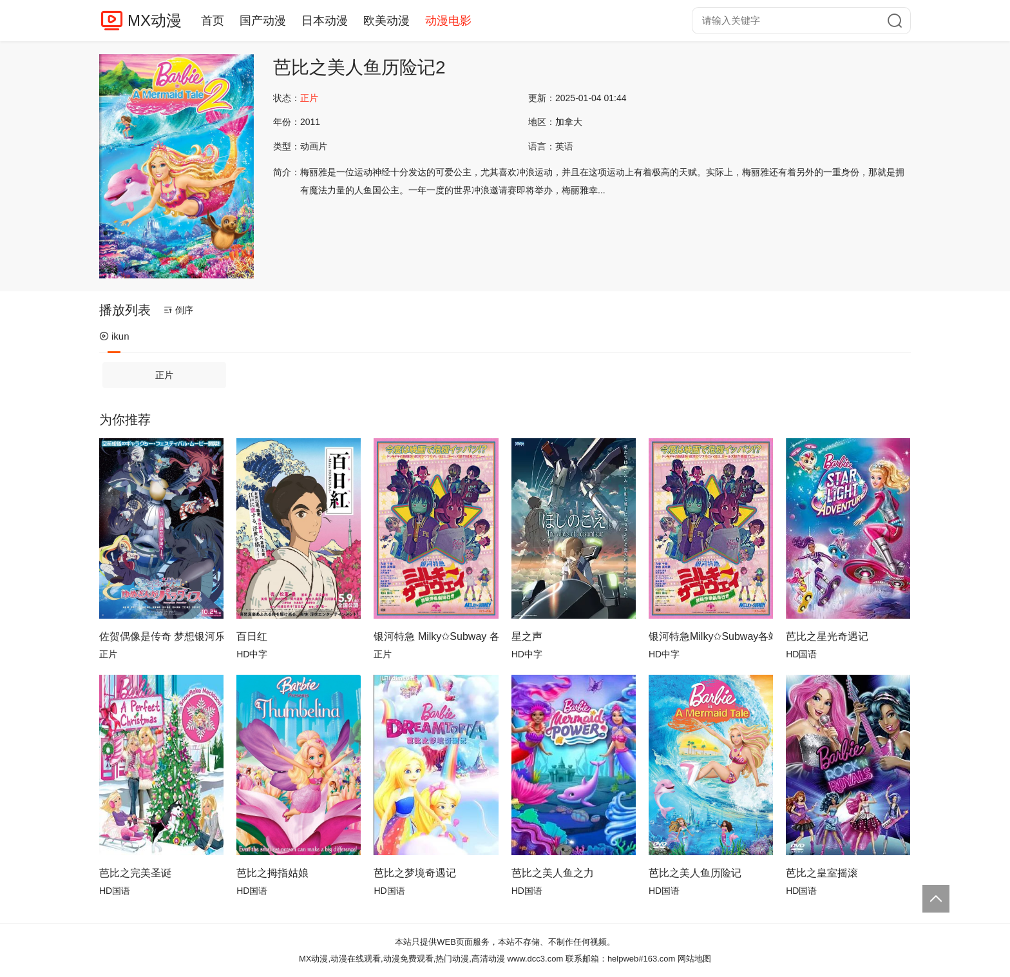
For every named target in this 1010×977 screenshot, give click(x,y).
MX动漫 (155, 20)
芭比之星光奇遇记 (827, 636)
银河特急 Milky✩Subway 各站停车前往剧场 (436, 636)
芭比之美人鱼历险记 (695, 872)
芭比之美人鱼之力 (552, 872)
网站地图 (694, 958)
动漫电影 (448, 20)
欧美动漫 (386, 20)
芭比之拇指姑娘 (272, 872)
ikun (114, 336)
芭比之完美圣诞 (135, 872)
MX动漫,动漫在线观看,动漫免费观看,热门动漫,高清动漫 (402, 958)
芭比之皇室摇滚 (822, 872)
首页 (212, 20)
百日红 (251, 636)
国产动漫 (263, 20)
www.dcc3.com (536, 958)
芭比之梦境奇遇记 (415, 872)
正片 (164, 375)
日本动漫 (324, 20)
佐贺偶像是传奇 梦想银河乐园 (161, 636)
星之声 (526, 636)
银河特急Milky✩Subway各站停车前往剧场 (711, 636)
